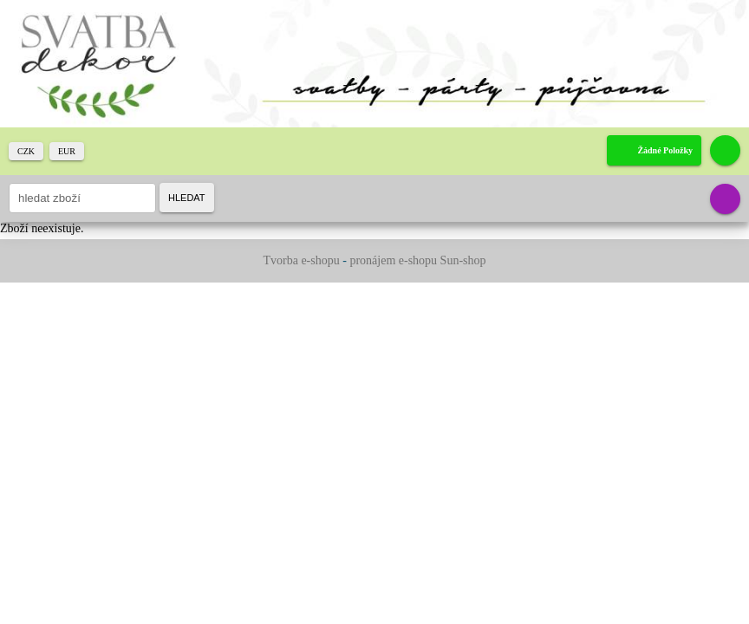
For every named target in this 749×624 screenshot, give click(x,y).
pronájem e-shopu (393, 260)
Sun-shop (463, 260)
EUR (66, 151)
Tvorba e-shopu (301, 260)
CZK (26, 151)
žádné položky (665, 150)
